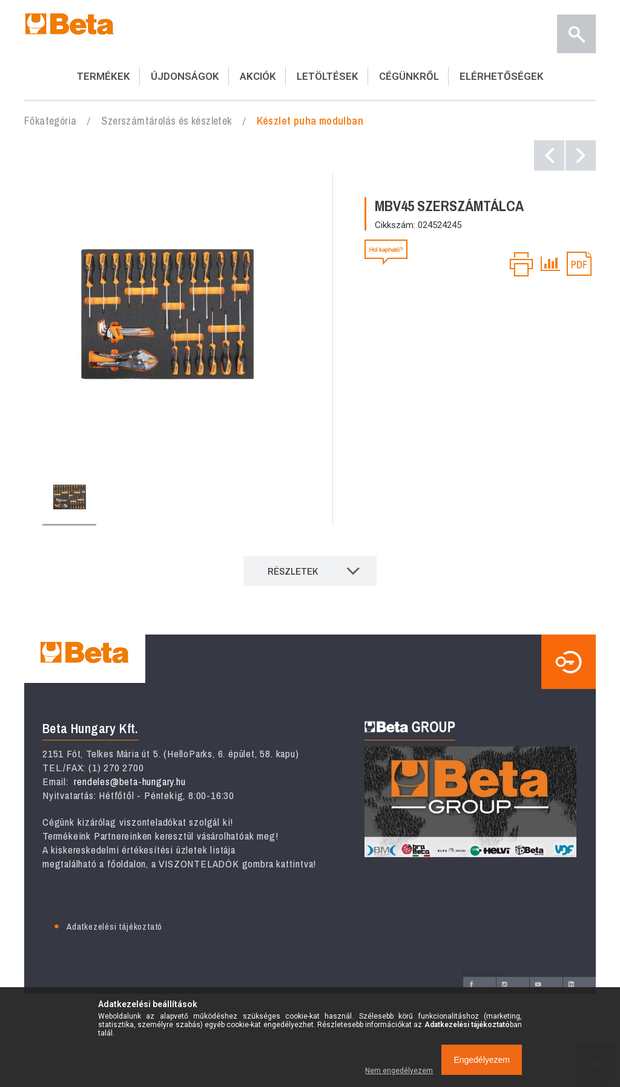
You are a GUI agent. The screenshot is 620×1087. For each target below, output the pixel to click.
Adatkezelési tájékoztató (114, 926)
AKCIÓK (258, 76)
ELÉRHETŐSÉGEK (502, 76)
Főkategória (50, 120)
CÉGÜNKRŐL (409, 76)
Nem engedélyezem (399, 1070)
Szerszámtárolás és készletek (166, 120)
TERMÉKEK (103, 76)
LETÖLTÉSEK (327, 76)
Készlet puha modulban (310, 120)
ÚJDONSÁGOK (185, 76)
